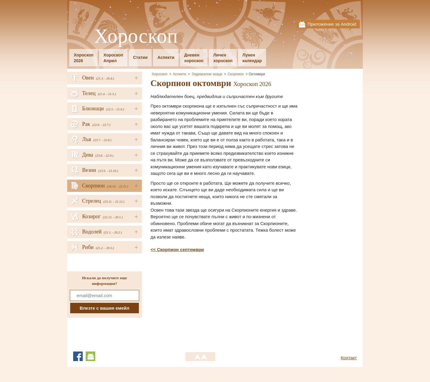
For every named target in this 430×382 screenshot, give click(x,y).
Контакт (349, 357)
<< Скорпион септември (177, 249)
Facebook (78, 356)
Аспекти (165, 57)
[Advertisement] (200, 301)
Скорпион (236, 74)
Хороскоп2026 (83, 58)
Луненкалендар (252, 58)
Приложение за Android (332, 24)
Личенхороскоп (223, 58)
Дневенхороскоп (194, 58)
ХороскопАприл (113, 58)
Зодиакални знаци (207, 74)
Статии (140, 57)
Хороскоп (136, 36)
